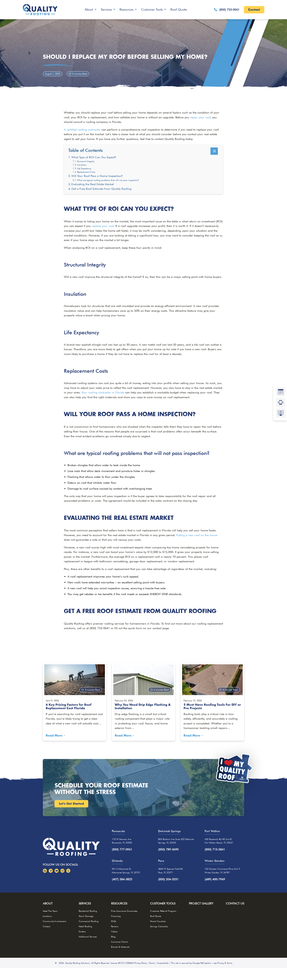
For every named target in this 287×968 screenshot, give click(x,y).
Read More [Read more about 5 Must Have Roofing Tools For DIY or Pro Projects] (192, 735)
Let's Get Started (71, 803)
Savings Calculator (159, 926)
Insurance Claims (119, 941)
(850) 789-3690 (168, 849)
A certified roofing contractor (82, 129)
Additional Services (88, 936)
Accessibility (162, 963)
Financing (116, 916)
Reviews (114, 926)
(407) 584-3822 (122, 879)
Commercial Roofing (88, 921)
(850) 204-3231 (168, 879)
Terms (152, 963)
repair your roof (200, 117)
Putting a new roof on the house (196, 535)
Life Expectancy (84, 168)
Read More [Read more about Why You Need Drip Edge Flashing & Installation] (123, 735)
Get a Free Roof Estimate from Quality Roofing (101, 188)
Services (106, 9)
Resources (126, 9)
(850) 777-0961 (122, 849)
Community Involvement (54, 921)
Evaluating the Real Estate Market (92, 184)
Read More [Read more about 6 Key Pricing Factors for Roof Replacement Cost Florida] (54, 735)
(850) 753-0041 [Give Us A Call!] (226, 10)
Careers (46, 926)
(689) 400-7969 (215, 879)
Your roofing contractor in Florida (102, 392)
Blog (113, 936)
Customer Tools (152, 9)
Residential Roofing (88, 911)
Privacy (220, 963)
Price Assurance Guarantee (124, 911)
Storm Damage (86, 916)
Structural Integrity (85, 161)
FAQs (113, 921)
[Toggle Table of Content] (214, 151)
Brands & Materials (120, 946)
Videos (114, 931)
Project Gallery (201, 903)
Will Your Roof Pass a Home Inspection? (97, 176)
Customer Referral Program (163, 911)
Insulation (82, 164)
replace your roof (103, 226)
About (89, 9)
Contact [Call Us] (254, 9)
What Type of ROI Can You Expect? (93, 157)
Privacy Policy (140, 963)
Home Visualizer (158, 921)
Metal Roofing (85, 926)
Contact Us (235, 903)
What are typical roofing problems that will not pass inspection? (108, 180)
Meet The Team (50, 911)
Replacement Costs (86, 172)
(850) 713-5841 (215, 849)
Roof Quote (178, 9)
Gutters (82, 931)
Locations (47, 916)
